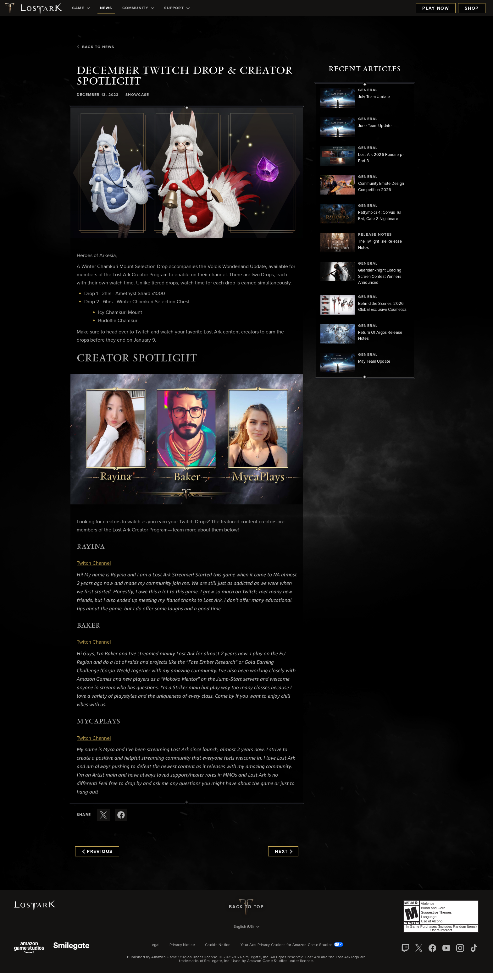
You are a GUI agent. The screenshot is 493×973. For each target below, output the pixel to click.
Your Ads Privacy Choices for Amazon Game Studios (292, 945)
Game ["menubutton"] (81, 8)
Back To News (95, 47)
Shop (472, 8)
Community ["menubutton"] (138, 8)
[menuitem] (81, 8)
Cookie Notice (217, 945)
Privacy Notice (182, 945)
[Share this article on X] (103, 815)
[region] (365, 230)
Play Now (435, 8)
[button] (186, 172)
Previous (97, 851)
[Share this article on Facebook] (121, 815)
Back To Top (246, 907)
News (106, 8)
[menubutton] (246, 927)
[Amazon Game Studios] (29, 948)
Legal (154, 945)
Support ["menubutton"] (176, 8)
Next (283, 851)
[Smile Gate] (71, 948)
